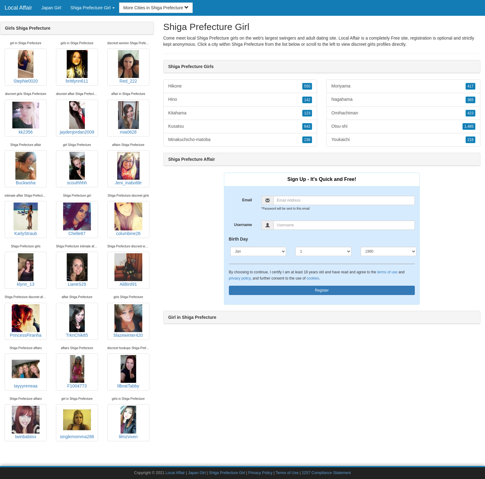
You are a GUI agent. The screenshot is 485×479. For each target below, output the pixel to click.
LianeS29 (77, 270)
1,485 (469, 126)
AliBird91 (128, 270)
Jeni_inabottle (128, 168)
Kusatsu (240, 126)
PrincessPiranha (25, 321)
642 (307, 126)
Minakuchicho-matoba (240, 139)
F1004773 (77, 371)
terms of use (387, 272)
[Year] (389, 251)
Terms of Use (287, 473)
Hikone (240, 86)
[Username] (344, 225)
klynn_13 (26, 270)
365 (470, 100)
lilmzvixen (128, 422)
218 (470, 140)
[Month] (258, 251)
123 (307, 113)
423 (470, 113)
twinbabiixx (26, 422)
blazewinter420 (128, 321)
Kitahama (240, 113)
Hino (240, 99)
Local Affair (18, 8)
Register (322, 290)
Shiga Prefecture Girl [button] (93, 7)
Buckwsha (26, 168)
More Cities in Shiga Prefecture (156, 7)
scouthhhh (77, 168)
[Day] (323, 251)
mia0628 (128, 118)
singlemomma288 (77, 422)
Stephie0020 (26, 66)
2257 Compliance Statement (326, 473)
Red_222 (128, 66)
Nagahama (403, 99)
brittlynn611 (77, 66)
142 (307, 100)
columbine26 (128, 219)
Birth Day (238, 239)
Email (247, 200)
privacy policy (240, 278)
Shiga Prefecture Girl (227, 473)
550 (307, 86)
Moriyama (403, 86)
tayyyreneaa (26, 371)
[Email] (344, 200)
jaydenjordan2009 (77, 118)
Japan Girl (51, 7)
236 (307, 140)
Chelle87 (77, 219)
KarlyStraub (26, 219)
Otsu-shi (403, 126)
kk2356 (26, 118)
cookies (313, 278)
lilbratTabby (128, 371)
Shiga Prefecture (248, 44)
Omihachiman (403, 113)
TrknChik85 (77, 321)
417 (470, 86)
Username (243, 225)
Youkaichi (403, 139)
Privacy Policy (260, 473)
